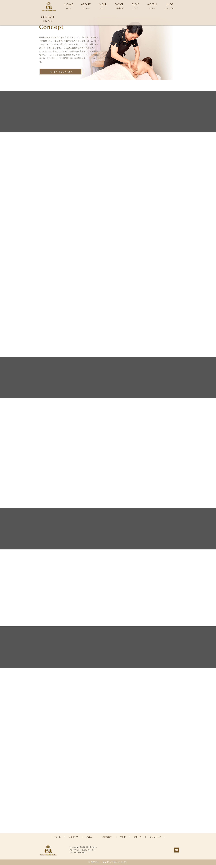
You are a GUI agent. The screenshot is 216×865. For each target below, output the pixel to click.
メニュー (90, 837)
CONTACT (47, 18)
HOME (68, 6)
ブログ (123, 837)
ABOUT (86, 6)
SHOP (170, 6)
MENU (103, 6)
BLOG (135, 6)
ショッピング (155, 837)
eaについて (73, 837)
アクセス (137, 837)
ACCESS (152, 6)
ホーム (58, 837)
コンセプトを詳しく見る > (60, 72)
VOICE (119, 6)
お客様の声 (107, 837)
